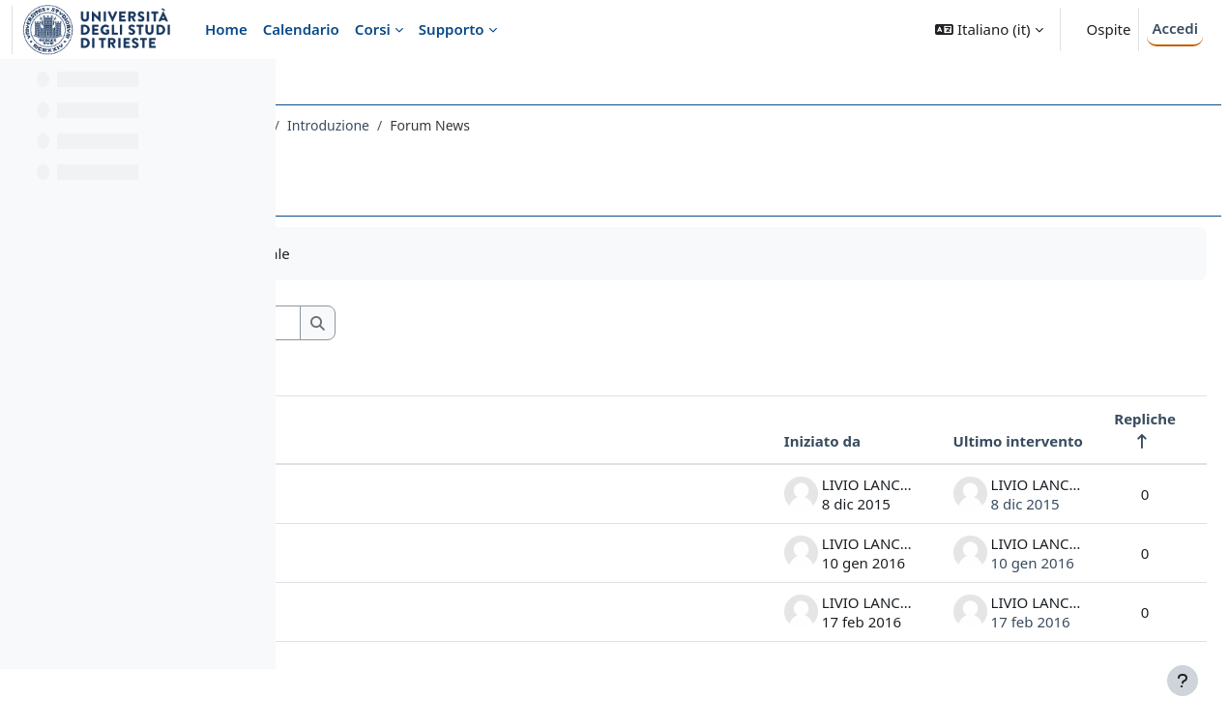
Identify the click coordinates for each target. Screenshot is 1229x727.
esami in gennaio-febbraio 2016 (444, 553)
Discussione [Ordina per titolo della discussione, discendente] (379, 441)
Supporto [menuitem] (451, 29)
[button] (988, 29)
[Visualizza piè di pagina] (1182, 680)
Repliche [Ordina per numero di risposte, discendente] (1098, 418)
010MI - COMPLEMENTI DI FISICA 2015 (435, 125)
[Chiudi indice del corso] (20, 87)
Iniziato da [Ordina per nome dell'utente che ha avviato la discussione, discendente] (776, 441)
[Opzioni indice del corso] (252, 87)
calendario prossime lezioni (429, 494)
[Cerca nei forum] (473, 323)
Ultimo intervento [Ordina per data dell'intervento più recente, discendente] (972, 441)
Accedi (1175, 28)
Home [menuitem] (226, 29)
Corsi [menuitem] (373, 29)
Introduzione (619, 125)
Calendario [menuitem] (301, 29)
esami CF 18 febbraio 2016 (426, 612)
